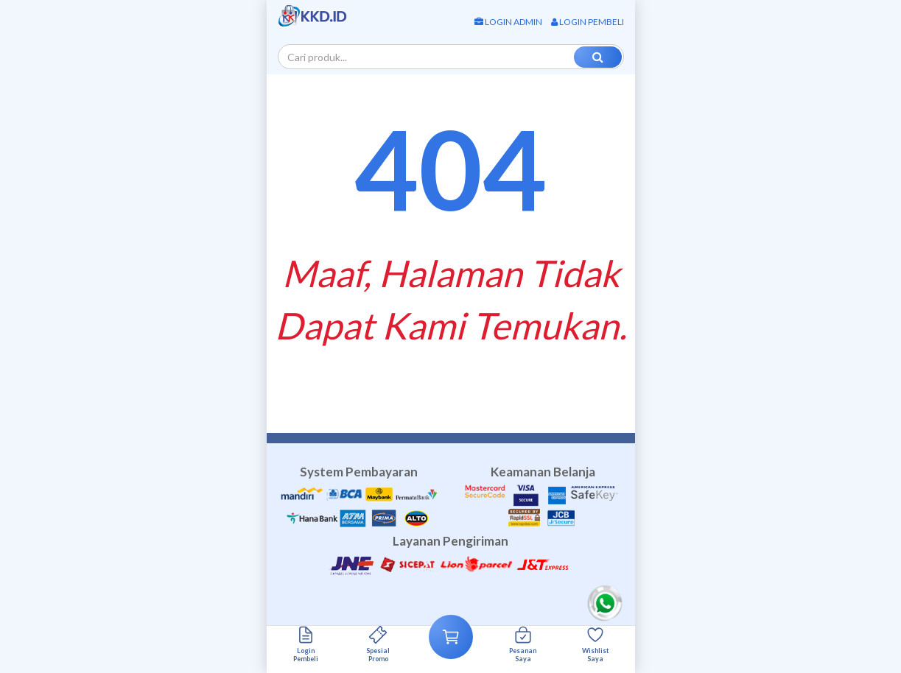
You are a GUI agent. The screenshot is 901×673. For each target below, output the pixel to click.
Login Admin (508, 21)
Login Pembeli (587, 21)
